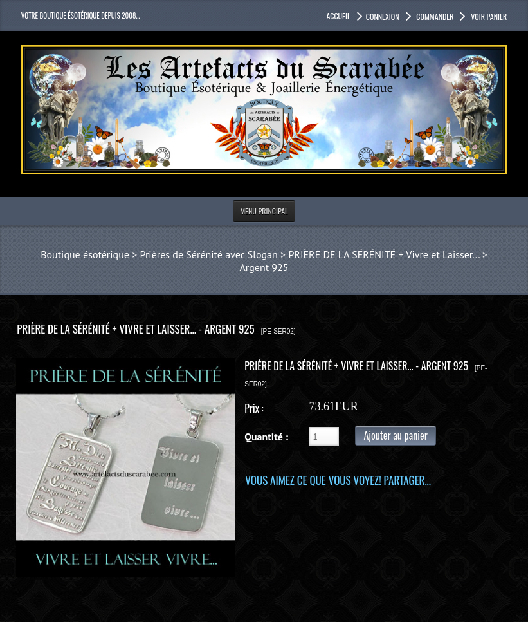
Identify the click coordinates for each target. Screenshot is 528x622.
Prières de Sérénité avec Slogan (209, 254)
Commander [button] (434, 16)
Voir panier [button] (488, 16)
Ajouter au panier (395, 435)
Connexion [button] (382, 16)
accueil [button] (338, 15)
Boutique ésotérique (85, 254)
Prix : (253, 408)
